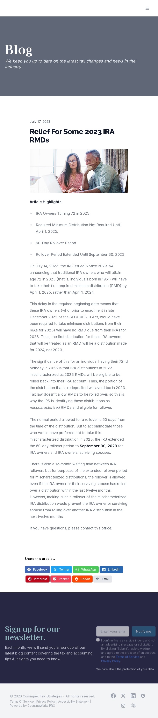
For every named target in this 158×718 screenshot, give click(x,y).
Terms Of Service (22, 701)
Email (102, 579)
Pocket (61, 579)
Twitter (61, 569)
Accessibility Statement (73, 701)
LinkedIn (111, 569)
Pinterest (37, 579)
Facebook (37, 569)
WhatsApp (86, 569)
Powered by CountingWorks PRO (32, 705)
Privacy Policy (110, 666)
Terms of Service (127, 662)
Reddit (82, 579)
